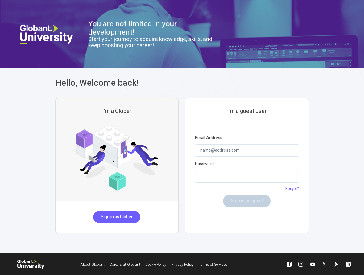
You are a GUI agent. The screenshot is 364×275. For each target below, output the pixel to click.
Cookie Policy (155, 264)
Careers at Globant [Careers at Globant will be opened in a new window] (125, 264)
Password (204, 164)
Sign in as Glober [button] (117, 217)
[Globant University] (30, 264)
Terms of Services (213, 264)
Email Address (208, 138)
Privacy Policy (182, 264)
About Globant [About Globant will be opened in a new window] (92, 264)
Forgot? (292, 189)
